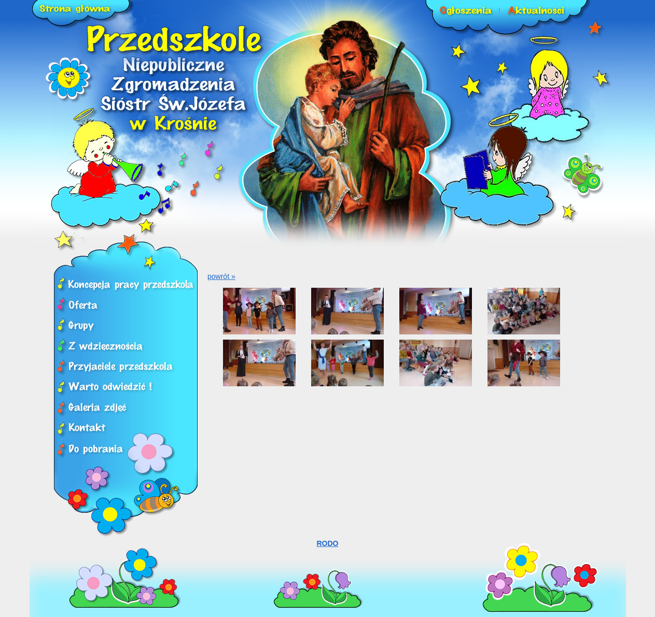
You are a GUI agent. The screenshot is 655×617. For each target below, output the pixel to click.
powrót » (221, 276)
